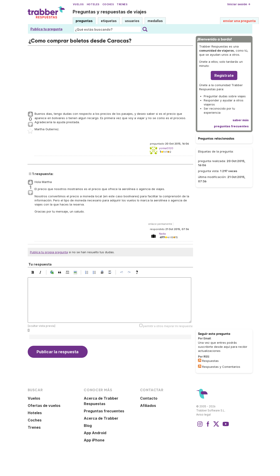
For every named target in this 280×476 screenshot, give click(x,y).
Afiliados (148, 405)
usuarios (132, 21)
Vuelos (78, 4)
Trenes (122, 4)
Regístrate (224, 75)
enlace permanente (160, 223)
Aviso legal (203, 414)
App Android (95, 433)
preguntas (84, 21)
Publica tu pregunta (46, 29)
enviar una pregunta (239, 21)
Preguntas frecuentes (104, 411)
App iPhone (94, 440)
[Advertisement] (110, 77)
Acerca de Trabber (101, 418)
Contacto (148, 398)
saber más (241, 120)
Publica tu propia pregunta (49, 252)
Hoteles (93, 4)
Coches (108, 4)
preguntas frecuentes (231, 126)
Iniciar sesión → (238, 4)
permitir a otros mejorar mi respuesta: (168, 326)
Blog (88, 425)
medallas (155, 21)
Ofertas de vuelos (44, 405)
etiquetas (109, 21)
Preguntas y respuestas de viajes (109, 12)
